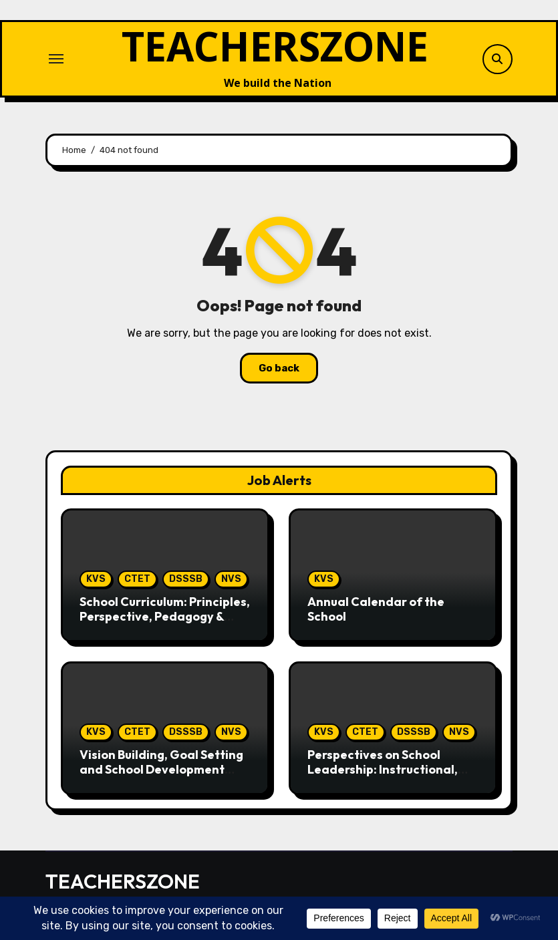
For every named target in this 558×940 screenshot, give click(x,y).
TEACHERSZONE (275, 46)
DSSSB (185, 579)
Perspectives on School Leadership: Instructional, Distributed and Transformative (382, 776)
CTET (137, 579)
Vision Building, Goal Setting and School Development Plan (161, 769)
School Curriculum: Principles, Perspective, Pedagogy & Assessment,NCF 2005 (165, 616)
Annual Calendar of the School (375, 609)
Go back (279, 368)
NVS (231, 579)
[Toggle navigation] (56, 59)
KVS (96, 579)
